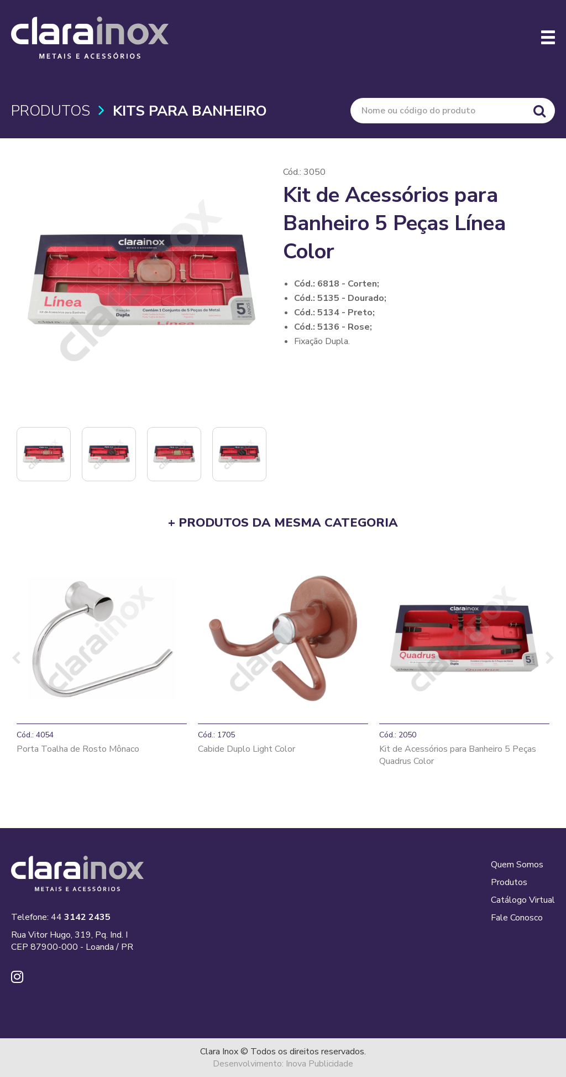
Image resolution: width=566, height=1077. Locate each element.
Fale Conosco (517, 918)
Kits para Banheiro (190, 111)
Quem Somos (517, 865)
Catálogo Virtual (523, 900)
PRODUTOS (50, 111)
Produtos (509, 882)
